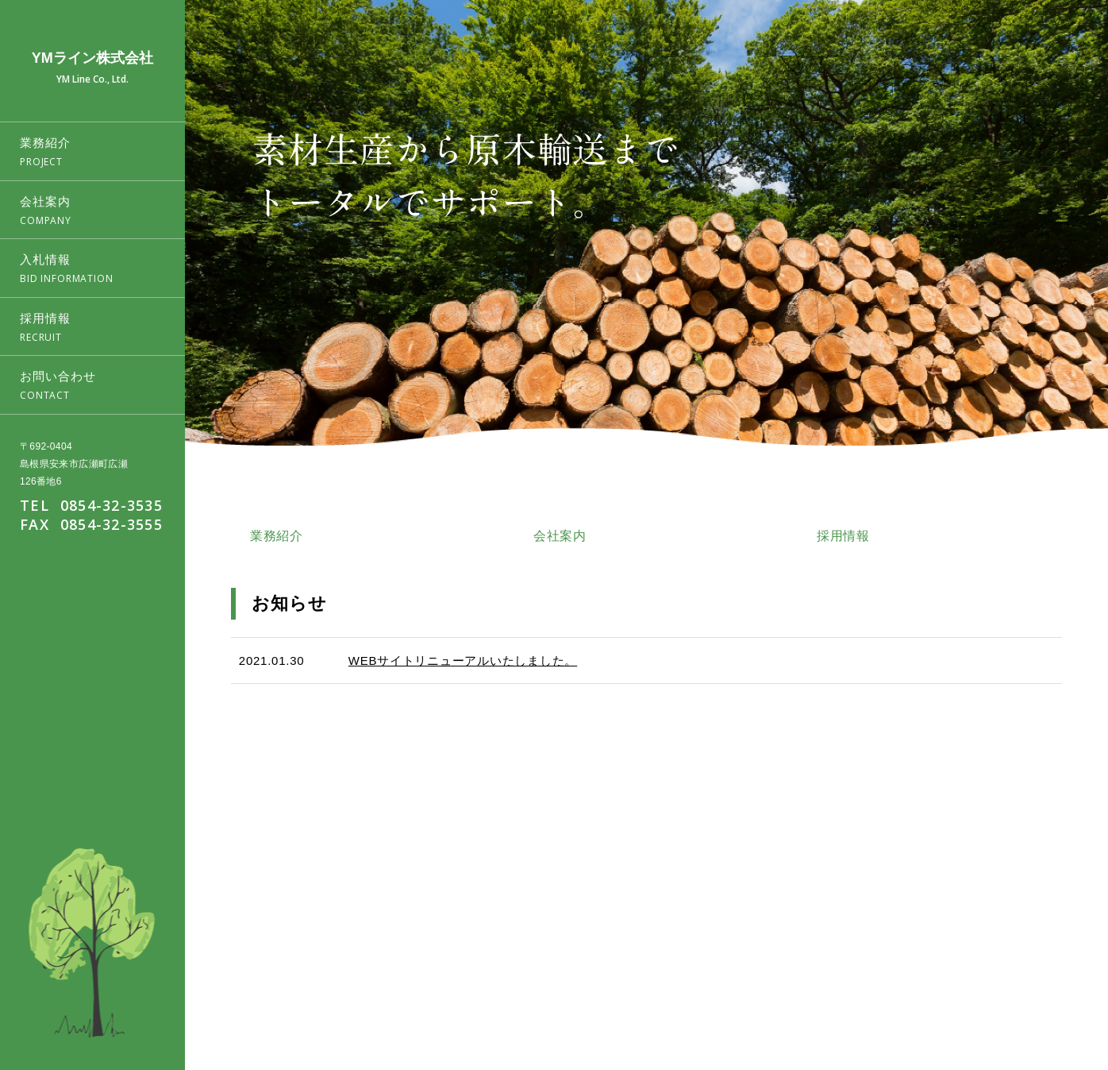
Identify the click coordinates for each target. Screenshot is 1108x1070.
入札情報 (927, 987)
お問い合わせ (1051, 987)
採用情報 (983, 987)
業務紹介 (814, 987)
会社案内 (870, 987)
